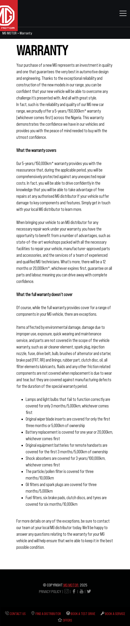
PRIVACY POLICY (50, 591)
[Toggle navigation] (122, 13)
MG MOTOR (71, 585)
